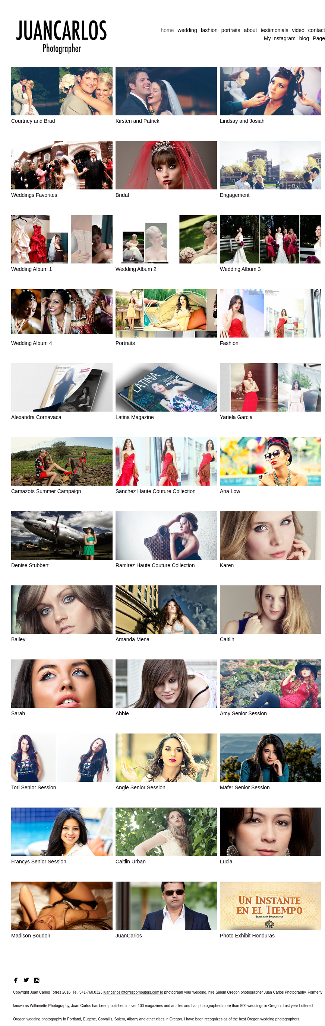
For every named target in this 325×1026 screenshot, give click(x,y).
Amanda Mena (132, 639)
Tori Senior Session (33, 787)
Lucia (226, 861)
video (298, 30)
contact (316, 30)
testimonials (274, 30)
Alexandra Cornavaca (36, 417)
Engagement (234, 195)
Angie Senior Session (140, 787)
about (250, 30)
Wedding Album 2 (136, 269)
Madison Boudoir (30, 936)
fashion (209, 30)
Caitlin (227, 639)
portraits (230, 30)
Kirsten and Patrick (138, 121)
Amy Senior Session (243, 713)
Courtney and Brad (33, 121)
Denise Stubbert (29, 565)
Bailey (18, 639)
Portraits (125, 343)
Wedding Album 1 (31, 269)
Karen (227, 565)
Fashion (229, 343)
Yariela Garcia (236, 417)
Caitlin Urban (131, 861)
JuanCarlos (129, 936)
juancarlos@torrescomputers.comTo (133, 992)
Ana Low (230, 491)
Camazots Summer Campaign (46, 491)
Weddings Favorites (34, 195)
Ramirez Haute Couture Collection (155, 565)
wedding (187, 30)
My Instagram (280, 38)
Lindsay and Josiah (242, 121)
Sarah (18, 713)
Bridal (122, 195)
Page (319, 38)
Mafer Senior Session (245, 787)
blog (304, 38)
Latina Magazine (135, 417)
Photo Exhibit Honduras (247, 936)
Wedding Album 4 (31, 343)
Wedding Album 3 (240, 269)
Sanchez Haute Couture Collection (156, 491)
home (167, 30)
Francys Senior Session (38, 861)
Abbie (122, 713)
